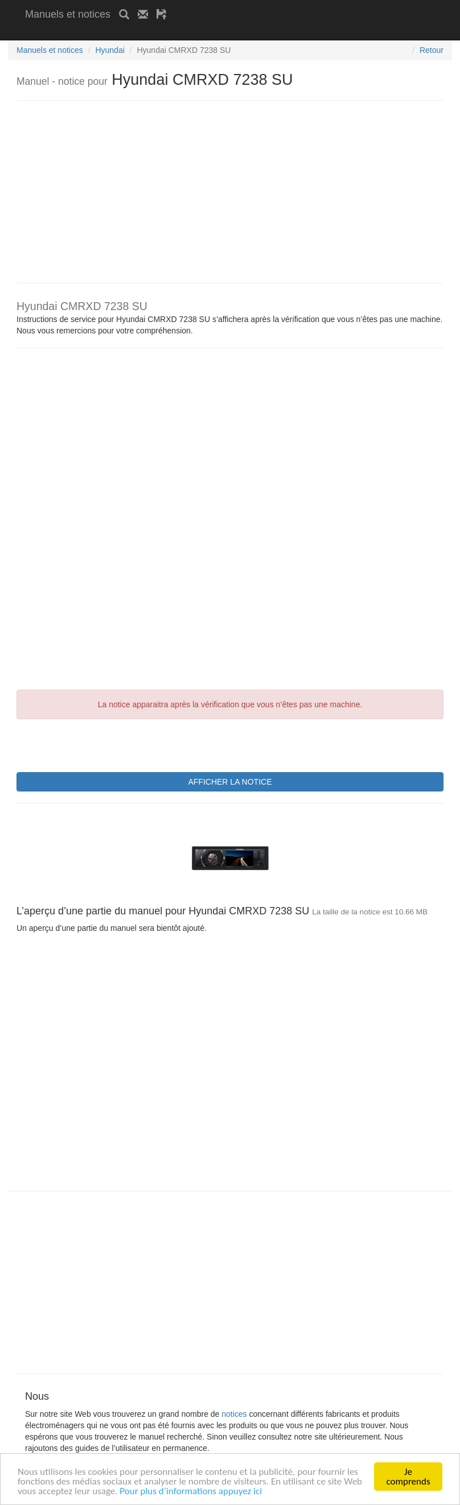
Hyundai (109, 50)
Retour (431, 50)
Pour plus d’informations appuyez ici (191, 1492)
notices (234, 1414)
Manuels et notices (67, 14)
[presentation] (103, 744)
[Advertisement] (158, 32)
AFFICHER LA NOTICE (230, 781)
